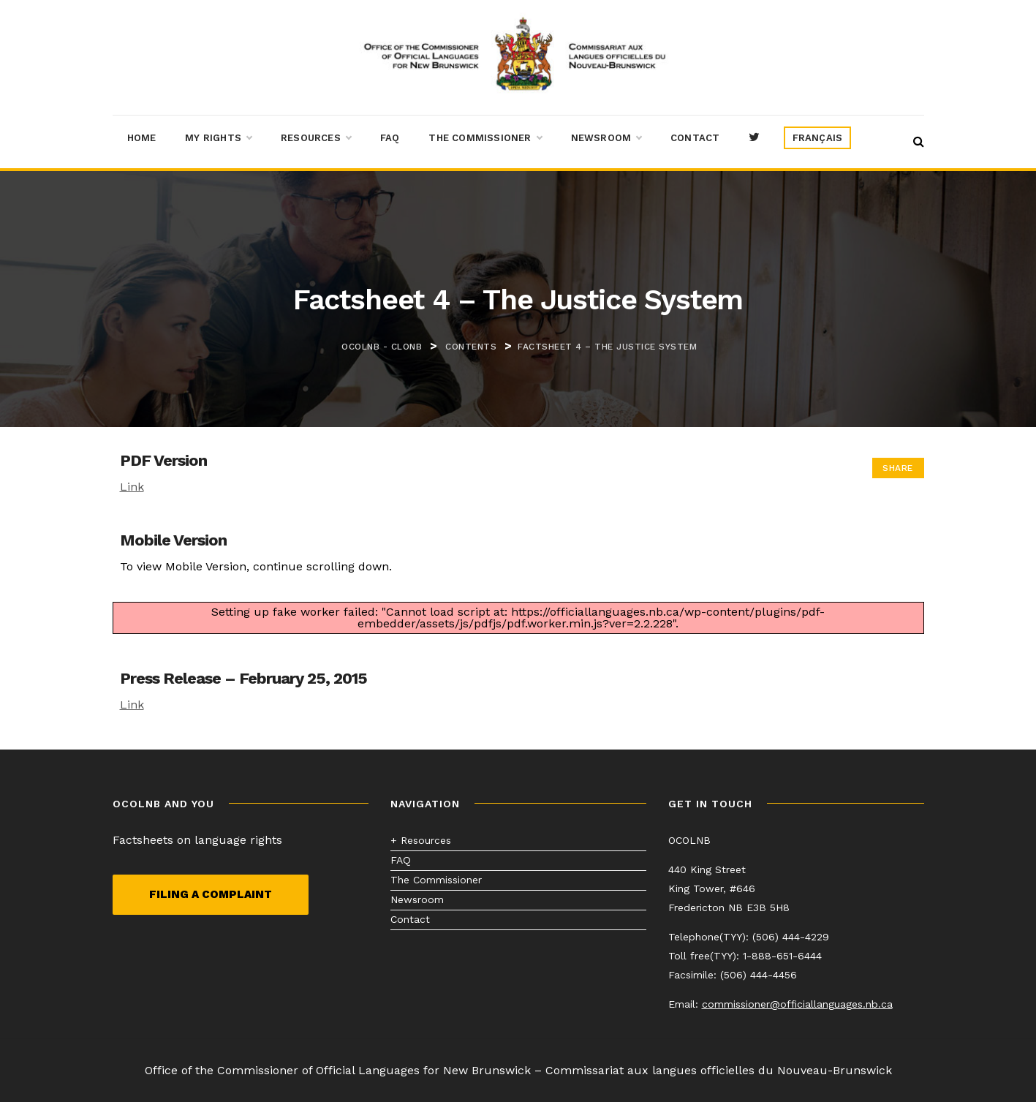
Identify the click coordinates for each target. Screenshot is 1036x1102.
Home (141, 137)
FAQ (390, 137)
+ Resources (420, 840)
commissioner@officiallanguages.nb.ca (797, 1004)
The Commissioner (484, 138)
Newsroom (606, 138)
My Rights (218, 138)
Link (132, 487)
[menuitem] (818, 138)
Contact (694, 137)
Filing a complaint (210, 894)
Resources (316, 138)
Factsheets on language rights (197, 840)
